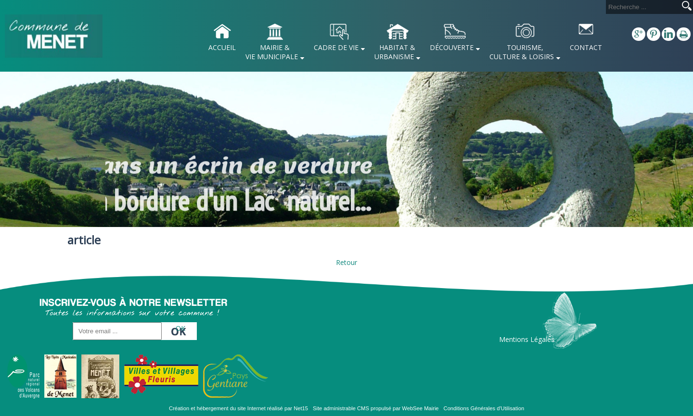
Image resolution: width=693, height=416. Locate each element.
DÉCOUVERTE (452, 47)
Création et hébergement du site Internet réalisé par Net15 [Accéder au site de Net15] (238, 408)
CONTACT (586, 47)
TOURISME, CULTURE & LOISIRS (521, 52)
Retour (346, 262)
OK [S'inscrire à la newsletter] (180, 328)
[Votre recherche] (642, 7)
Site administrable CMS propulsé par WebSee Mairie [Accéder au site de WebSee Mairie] (376, 408)
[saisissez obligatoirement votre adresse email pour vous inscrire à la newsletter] (117, 331)
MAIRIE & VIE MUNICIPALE (271, 52)
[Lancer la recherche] (686, 6)
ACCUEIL (222, 47)
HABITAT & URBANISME (394, 52)
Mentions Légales (526, 339)
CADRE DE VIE (336, 47)
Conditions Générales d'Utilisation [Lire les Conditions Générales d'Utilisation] (484, 408)
